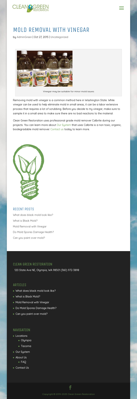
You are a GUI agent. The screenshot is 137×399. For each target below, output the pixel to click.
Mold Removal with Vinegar (30, 226)
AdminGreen (24, 37)
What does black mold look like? (33, 215)
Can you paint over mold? (29, 238)
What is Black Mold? (25, 220)
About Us (21, 357)
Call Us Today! (68, 8)
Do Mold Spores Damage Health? (33, 232)
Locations (21, 336)
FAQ (23, 362)
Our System (64, 125)
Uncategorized (59, 37)
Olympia (26, 340)
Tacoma (26, 346)
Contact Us (22, 367)
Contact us (57, 129)
